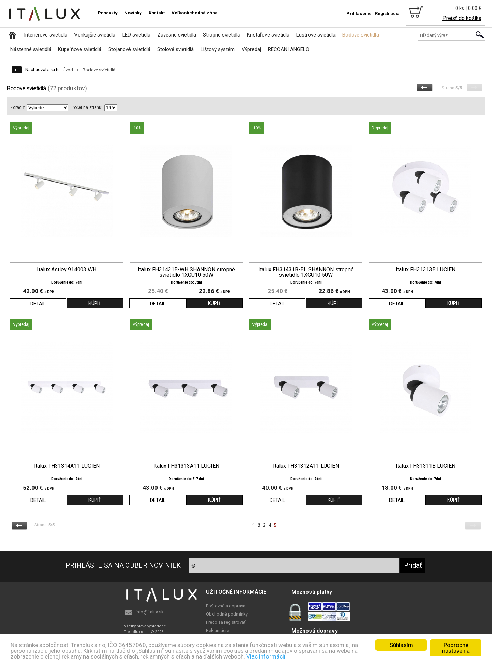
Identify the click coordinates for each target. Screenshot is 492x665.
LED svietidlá (136, 35)
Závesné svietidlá (176, 35)
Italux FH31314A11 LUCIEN (67, 466)
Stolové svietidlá (175, 49)
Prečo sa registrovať (226, 622)
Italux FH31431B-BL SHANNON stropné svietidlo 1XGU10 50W (306, 272)
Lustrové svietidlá (316, 35)
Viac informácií (265, 656)
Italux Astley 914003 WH (66, 269)
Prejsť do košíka (461, 18)
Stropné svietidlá (221, 35)
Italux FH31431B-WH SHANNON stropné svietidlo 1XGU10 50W (186, 272)
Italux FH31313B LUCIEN (425, 269)
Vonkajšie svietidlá (94, 35)
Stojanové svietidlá (129, 49)
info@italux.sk (150, 612)
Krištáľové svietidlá (268, 35)
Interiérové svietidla (45, 35)
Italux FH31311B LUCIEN (425, 466)
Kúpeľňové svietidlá (79, 49)
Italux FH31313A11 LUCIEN (186, 466)
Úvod (68, 69)
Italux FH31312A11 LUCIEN (306, 466)
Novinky (133, 12)
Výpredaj (251, 49)
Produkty (108, 12)
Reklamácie (217, 630)
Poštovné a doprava (225, 605)
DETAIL (38, 303)
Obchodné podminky (227, 614)
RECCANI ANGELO (288, 49)
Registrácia (387, 13)
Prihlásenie (359, 13)
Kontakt (157, 12)
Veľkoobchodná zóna (195, 12)
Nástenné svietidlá (30, 49)
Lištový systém (218, 49)
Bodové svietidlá (360, 35)
